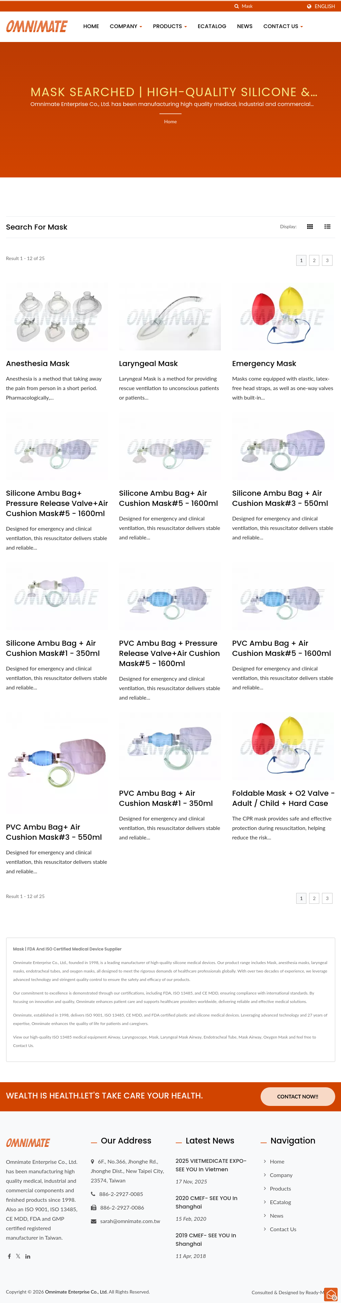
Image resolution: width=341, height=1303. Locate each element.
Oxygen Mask (275, 1037)
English (325, 6)
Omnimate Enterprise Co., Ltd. (76, 1292)
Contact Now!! (297, 1096)
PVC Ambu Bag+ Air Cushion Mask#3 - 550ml (54, 832)
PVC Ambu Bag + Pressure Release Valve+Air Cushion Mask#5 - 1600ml (169, 653)
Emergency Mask (264, 364)
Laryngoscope (134, 1037)
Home (91, 26)
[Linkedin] (27, 1256)
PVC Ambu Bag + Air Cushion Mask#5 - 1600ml (281, 648)
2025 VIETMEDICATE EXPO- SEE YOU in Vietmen (211, 1165)
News (245, 26)
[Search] (272, 6)
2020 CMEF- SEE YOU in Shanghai (207, 1202)
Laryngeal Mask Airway (181, 1037)
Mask (153, 1037)
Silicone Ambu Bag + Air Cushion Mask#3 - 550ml (280, 498)
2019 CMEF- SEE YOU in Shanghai (206, 1239)
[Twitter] (18, 1256)
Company (126, 26)
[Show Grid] (310, 226)
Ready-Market (320, 1292)
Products (170, 26)
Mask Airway (250, 1037)
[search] (236, 6)
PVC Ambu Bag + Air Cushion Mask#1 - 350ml (166, 798)
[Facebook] (9, 1256)
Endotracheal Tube (220, 1037)
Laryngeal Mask (148, 364)
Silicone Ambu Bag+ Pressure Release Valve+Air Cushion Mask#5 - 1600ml (57, 503)
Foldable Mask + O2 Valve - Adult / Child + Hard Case (283, 798)
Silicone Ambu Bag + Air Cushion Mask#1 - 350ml (53, 648)
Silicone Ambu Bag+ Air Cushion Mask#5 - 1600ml (168, 498)
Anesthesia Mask (38, 364)
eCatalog (212, 26)
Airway (114, 1037)
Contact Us (283, 26)
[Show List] (327, 226)
